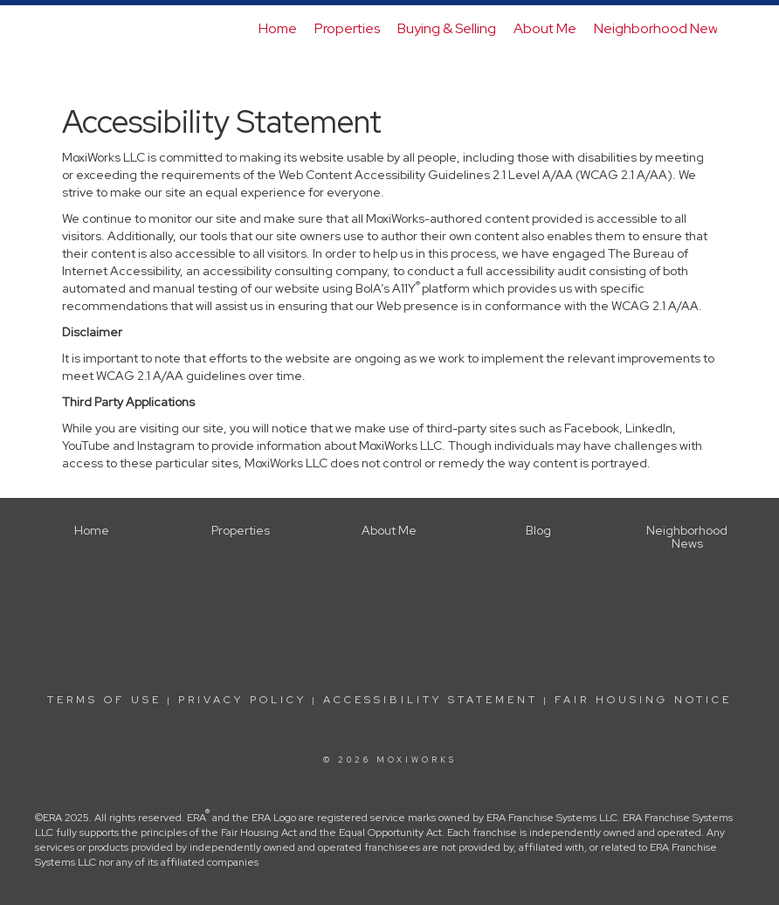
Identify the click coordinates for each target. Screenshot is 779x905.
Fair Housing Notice (643, 700)
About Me (545, 28)
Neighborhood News (659, 28)
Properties (347, 28)
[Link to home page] (71, 28)
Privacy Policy (242, 700)
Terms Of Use (104, 700)
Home (278, 28)
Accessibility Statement (430, 700)
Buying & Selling (446, 28)
